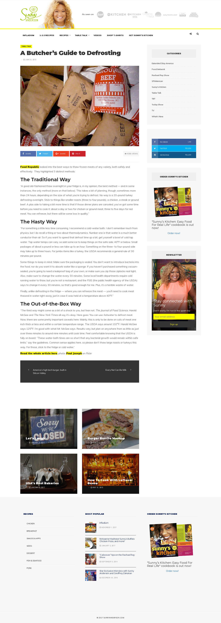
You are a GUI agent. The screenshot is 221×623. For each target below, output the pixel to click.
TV (153, 110)
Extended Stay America (162, 63)
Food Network (158, 69)
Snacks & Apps (34, 538)
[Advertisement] (78, 396)
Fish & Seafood (34, 561)
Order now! (174, 233)
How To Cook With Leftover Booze (110, 481)
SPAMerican (157, 81)
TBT (153, 99)
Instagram (171, 155)
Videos (98, 35)
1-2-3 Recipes (47, 35)
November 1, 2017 (108, 527)
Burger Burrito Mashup (106, 438)
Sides (29, 546)
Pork (29, 568)
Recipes (64, 35)
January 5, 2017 (107, 546)
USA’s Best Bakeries (42, 483)
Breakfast (32, 531)
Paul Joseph (74, 353)
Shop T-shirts (115, 35)
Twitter (171, 148)
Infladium (28, 35)
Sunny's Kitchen (159, 87)
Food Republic (29, 166)
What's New (157, 116)
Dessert (31, 553)
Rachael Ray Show (160, 75)
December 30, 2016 (108, 578)
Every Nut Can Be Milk (116, 370)
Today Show (157, 104)
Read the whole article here (38, 353)
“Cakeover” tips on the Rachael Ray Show (117, 556)
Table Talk (81, 35)
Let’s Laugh (35, 438)
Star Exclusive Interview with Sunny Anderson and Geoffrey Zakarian (116, 572)
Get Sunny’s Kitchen (141, 35)
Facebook (171, 142)
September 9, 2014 (108, 562)
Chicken (31, 523)
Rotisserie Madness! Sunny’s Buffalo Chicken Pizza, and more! (117, 540)
